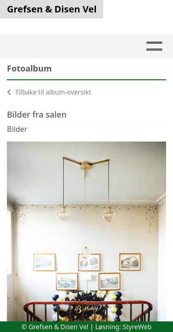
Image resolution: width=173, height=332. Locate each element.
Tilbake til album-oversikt (49, 92)
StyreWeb (137, 326)
